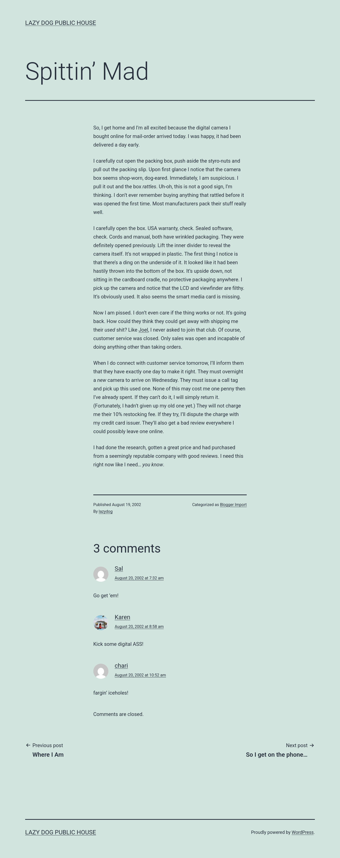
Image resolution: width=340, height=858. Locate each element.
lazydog (106, 511)
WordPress (303, 832)
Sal (119, 568)
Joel (143, 330)
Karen (122, 617)
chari (121, 665)
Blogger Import (233, 504)
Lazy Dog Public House (60, 22)
